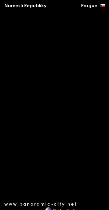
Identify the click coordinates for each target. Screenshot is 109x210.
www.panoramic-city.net (40, 203)
